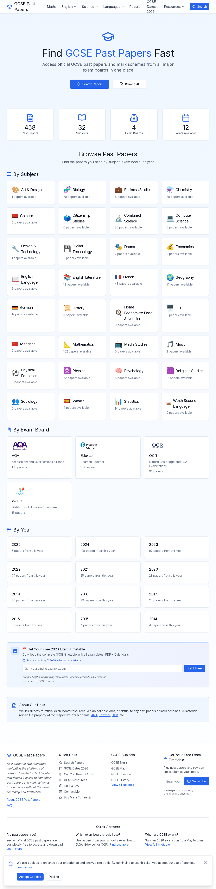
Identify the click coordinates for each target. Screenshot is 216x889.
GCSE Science (121, 774)
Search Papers (90, 84)
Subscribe (196, 781)
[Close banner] (205, 862)
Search (199, 6)
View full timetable (157, 844)
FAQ (9, 805)
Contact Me (69, 791)
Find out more (119, 844)
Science (90, 7)
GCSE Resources (73, 780)
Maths (52, 7)
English (69, 7)
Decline (54, 876)
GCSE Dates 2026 (73, 768)
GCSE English (120, 762)
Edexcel (104, 715)
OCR (115, 715)
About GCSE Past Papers (23, 799)
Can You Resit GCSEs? (76, 774)
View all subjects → (124, 784)
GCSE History (120, 780)
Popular (135, 7)
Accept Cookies (30, 876)
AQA (94, 715)
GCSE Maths (119, 768)
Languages (113, 7)
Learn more (14, 848)
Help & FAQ (69, 785)
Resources (174, 7)
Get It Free (195, 668)
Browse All (129, 84)
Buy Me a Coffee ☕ (75, 797)
